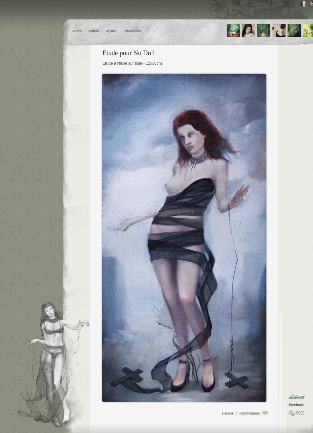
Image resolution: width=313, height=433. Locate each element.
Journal (111, 31)
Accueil (77, 31)
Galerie (94, 31)
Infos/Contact (132, 31)
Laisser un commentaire (241, 413)
